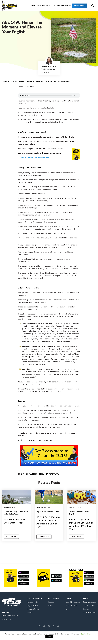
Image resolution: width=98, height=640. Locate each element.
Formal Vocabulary (75, 512)
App (67, 609)
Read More (11, 537)
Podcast (49, 5)
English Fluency (9, 81)
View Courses (79, 5)
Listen (68, 599)
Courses (40, 5)
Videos (29, 612)
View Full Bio (45, 72)
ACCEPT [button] (49, 637)
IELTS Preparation (89, 612)
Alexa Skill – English (72, 605)
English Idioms (41, 512)
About (33, 5)
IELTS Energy (53, 599)
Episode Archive (32, 602)
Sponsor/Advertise (63, 5)
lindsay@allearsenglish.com (11, 615)
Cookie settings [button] (86, 634)
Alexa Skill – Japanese (73, 602)
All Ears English (34, 599)
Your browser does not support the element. (49, 95)
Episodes (51, 602)
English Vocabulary (24, 81)
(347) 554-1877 (7, 619)
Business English (53, 512)
